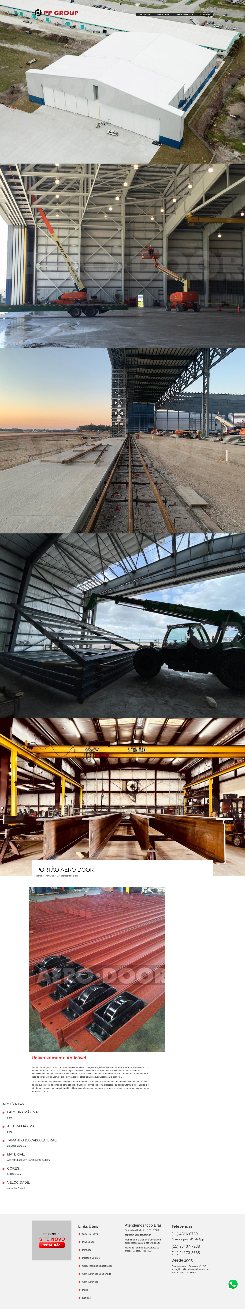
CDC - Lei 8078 (90, 1234)
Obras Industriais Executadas (97, 1266)
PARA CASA (163, 14)
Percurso (87, 1250)
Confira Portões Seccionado (96, 1274)
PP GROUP (144, 14)
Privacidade (88, 1242)
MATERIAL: (16, 1154)
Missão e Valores (91, 1258)
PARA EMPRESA (185, 14)
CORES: (13, 1168)
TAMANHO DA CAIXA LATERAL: (32, 1140)
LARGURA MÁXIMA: (23, 1112)
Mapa (85, 1290)
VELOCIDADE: (18, 1182)
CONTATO (205, 14)
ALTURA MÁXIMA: (21, 1126)
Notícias (86, 1298)
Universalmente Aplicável (59, 1057)
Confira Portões (90, 1282)
